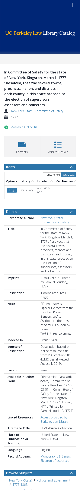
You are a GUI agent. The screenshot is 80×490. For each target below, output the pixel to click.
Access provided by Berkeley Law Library (54, 419)
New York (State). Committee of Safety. (37, 111)
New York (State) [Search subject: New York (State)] (20, 480)
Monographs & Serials (56, 456)
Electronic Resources (55, 461)
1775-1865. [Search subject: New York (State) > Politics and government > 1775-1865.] (20, 485)
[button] (22, 146)
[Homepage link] (40, 32)
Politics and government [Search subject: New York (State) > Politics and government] (53, 480)
